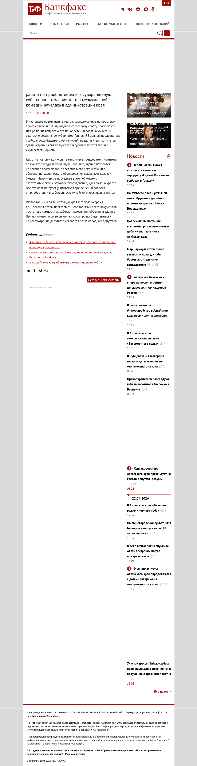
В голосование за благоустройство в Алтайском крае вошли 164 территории (147, 310)
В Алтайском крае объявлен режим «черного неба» (65, 262)
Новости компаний (153, 24)
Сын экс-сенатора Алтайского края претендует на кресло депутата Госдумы (149, 473)
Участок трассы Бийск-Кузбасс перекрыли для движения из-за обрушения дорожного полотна (149, 668)
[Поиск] (159, 33)
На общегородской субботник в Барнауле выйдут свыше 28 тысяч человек (149, 528)
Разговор (83, 24)
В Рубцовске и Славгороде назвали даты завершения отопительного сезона (145, 361)
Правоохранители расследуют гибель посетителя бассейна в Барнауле (148, 384)
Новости (35, 24)
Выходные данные (38, 750)
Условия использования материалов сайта (75, 750)
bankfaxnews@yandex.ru (46, 716)
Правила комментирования (118, 750)
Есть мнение (59, 24)
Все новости (162, 691)
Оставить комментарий (103, 280)
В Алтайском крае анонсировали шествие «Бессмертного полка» (143, 338)
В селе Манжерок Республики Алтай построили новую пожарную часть (148, 551)
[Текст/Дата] (167, 33)
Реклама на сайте (75, 754)
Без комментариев (113, 24)
